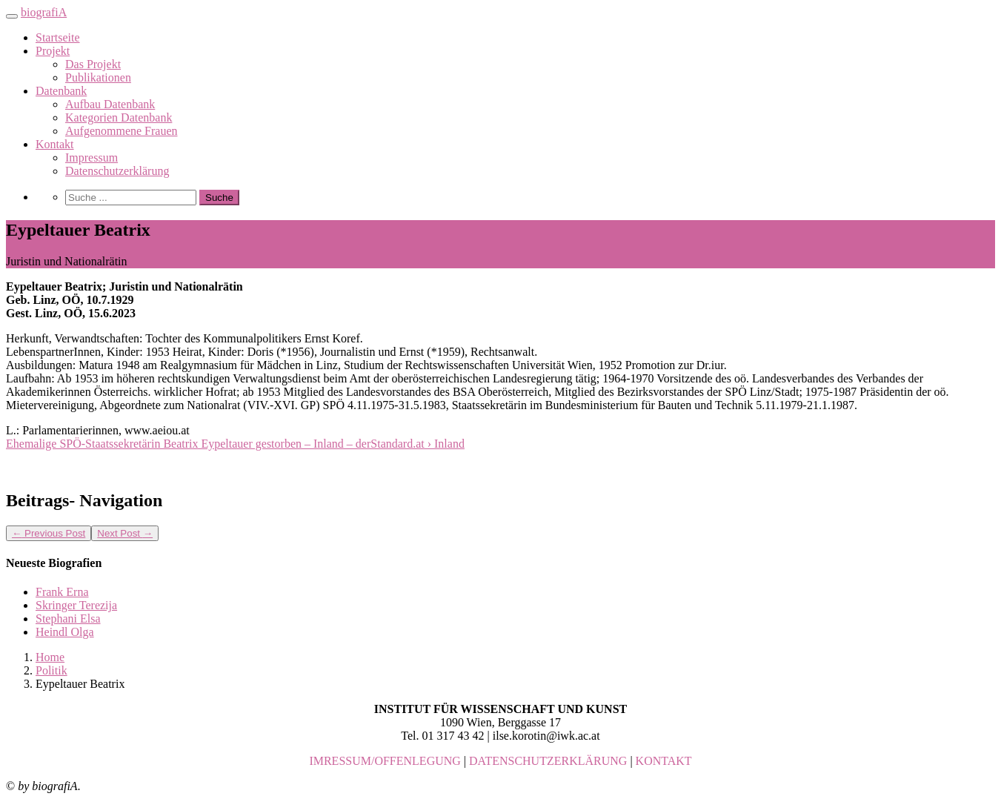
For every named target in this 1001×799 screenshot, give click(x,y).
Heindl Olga (65, 632)
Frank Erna (62, 592)
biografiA (44, 12)
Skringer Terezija (76, 605)
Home (50, 657)
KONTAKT (664, 761)
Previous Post (48, 533)
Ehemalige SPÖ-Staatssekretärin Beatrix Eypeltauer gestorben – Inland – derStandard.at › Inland (235, 443)
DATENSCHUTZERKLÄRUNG (548, 761)
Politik (51, 670)
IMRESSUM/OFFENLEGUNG (384, 761)
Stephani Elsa (68, 618)
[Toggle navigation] (12, 16)
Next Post (125, 533)
